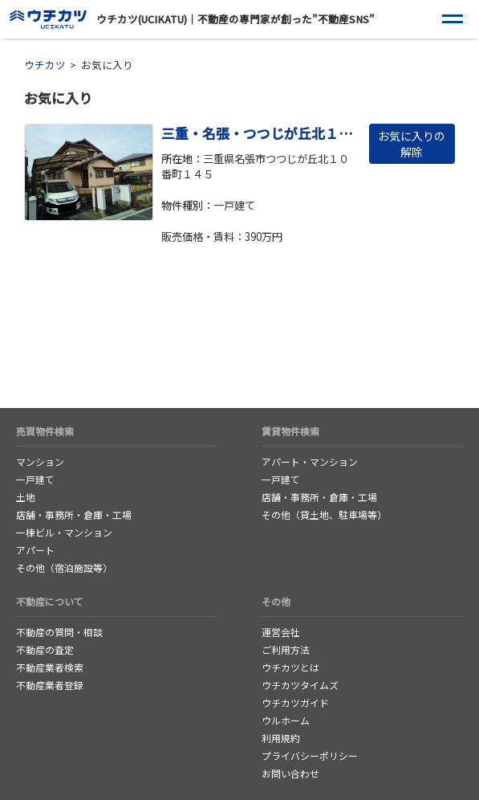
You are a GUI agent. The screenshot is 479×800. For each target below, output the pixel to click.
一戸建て (35, 479)
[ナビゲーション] (453, 19)
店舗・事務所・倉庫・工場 (74, 514)
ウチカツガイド (295, 702)
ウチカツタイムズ (300, 685)
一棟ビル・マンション (64, 532)
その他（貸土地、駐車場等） (324, 514)
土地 (25, 497)
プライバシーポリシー (310, 755)
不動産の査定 (45, 649)
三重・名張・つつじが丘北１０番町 (270, 133)
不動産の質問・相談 (59, 632)
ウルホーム (286, 720)
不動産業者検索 (49, 667)
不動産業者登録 (49, 685)
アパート (35, 550)
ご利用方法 (286, 649)
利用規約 (281, 738)
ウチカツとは (290, 667)
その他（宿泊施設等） (64, 567)
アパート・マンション (310, 461)
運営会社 (281, 632)
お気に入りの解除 (411, 144)
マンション (40, 461)
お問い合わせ (290, 773)
